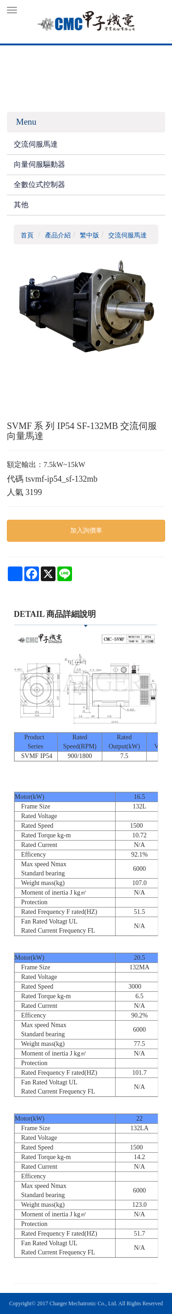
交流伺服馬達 (36, 144)
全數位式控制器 (39, 184)
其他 (21, 205)
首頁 (27, 235)
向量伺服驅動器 (39, 164)
